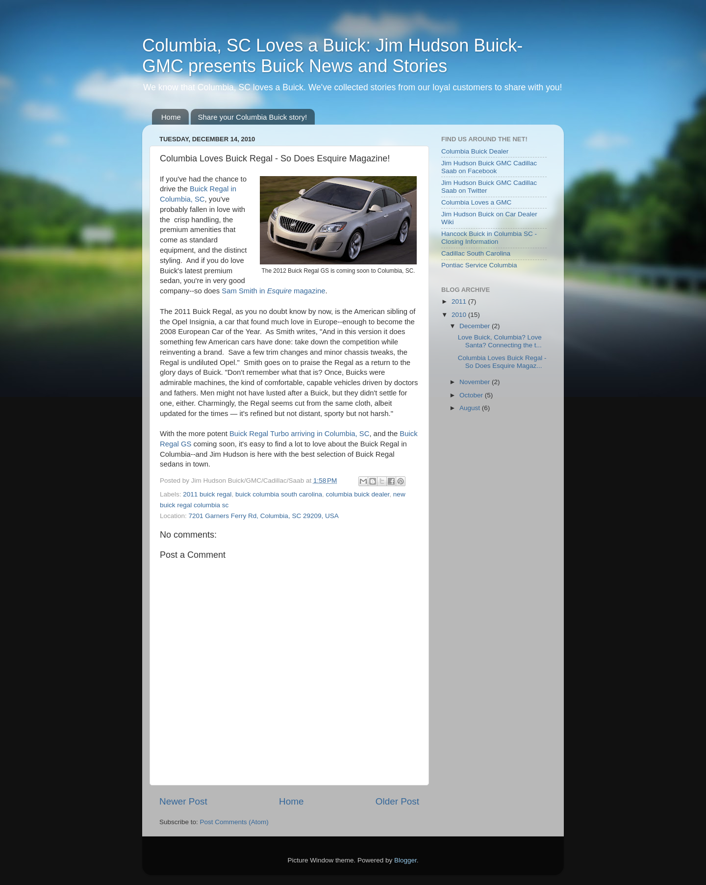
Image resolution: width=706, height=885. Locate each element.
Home (171, 117)
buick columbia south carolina (278, 494)
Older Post (397, 801)
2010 (460, 314)
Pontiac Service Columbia (479, 265)
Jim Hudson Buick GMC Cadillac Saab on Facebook (489, 167)
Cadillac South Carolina (475, 253)
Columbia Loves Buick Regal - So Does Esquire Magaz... (502, 361)
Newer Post (183, 801)
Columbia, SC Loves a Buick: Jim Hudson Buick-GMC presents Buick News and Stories (332, 55)
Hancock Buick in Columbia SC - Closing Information (489, 237)
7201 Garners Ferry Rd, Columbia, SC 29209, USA (264, 516)
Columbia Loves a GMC (476, 202)
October (472, 395)
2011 (460, 301)
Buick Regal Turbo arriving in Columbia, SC (299, 434)
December (475, 326)
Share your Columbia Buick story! (252, 117)
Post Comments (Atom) (234, 822)
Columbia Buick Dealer (474, 151)
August (470, 408)
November (475, 382)
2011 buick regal (207, 494)
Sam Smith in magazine (273, 291)
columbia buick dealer (358, 494)
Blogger (405, 860)
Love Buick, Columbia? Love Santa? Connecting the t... (500, 341)
